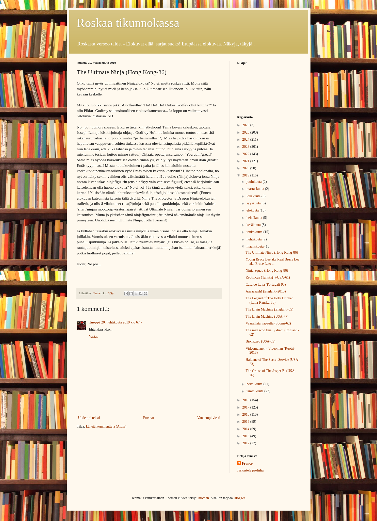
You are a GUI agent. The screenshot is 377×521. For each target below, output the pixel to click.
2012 (246, 443)
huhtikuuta (255, 239)
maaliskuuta (256, 246)
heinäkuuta (255, 218)
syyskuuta (254, 203)
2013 (246, 436)
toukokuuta (255, 232)
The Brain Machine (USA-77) (266, 316)
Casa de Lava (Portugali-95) (265, 284)
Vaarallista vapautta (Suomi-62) (268, 323)
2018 (246, 400)
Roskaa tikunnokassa (128, 22)
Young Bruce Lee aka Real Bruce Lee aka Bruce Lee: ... (272, 261)
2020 (246, 168)
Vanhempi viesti (208, 418)
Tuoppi (94, 322)
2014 (246, 429)
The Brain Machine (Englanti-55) (269, 309)
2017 (246, 407)
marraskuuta (256, 189)
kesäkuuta (254, 225)
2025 (246, 132)
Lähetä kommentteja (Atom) (106, 426)
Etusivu (148, 418)
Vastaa (94, 336)
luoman (203, 498)
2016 (246, 414)
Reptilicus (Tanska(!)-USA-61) (267, 277)
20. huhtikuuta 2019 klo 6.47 (121, 322)
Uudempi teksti (89, 418)
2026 (246, 125)
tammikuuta (255, 391)
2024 (246, 139)
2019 (246, 175)
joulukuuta (255, 182)
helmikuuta (255, 384)
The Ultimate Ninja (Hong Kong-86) (271, 252)
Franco (247, 463)
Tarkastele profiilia (250, 470)
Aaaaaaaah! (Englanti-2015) (265, 291)
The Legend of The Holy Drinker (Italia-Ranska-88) (269, 300)
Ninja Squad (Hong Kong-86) (266, 270)
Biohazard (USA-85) (260, 341)
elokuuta (253, 210)
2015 (246, 422)
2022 (246, 154)
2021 (246, 161)
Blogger (239, 498)
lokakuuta (254, 196)
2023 (246, 147)
